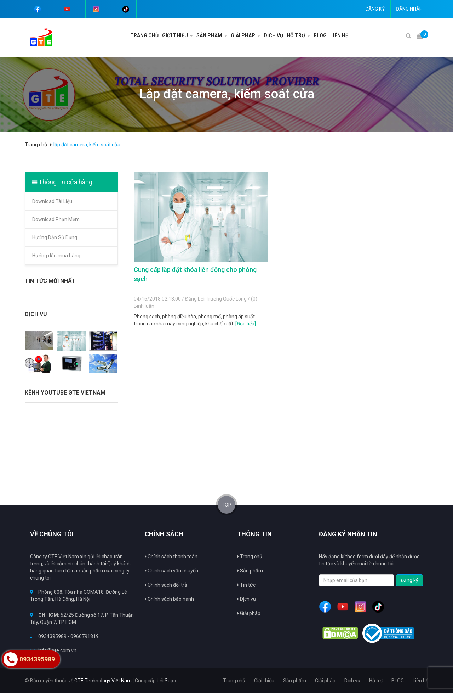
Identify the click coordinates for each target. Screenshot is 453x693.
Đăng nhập (409, 9)
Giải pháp (243, 35)
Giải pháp (248, 613)
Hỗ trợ (296, 35)
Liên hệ (339, 35)
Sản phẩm (209, 35)
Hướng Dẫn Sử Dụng (54, 237)
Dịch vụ (273, 35)
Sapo (170, 680)
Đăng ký (375, 9)
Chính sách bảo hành (169, 599)
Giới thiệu (175, 35)
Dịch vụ (246, 599)
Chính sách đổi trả (166, 585)
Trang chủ (249, 556)
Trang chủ (144, 35)
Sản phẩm (250, 571)
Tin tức (246, 585)
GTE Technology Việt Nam (103, 680)
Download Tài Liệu (52, 201)
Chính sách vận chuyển (171, 571)
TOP (226, 505)
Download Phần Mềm (56, 219)
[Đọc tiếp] (245, 323)
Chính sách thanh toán (171, 556)
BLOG (320, 35)
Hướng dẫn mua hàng (56, 255)
